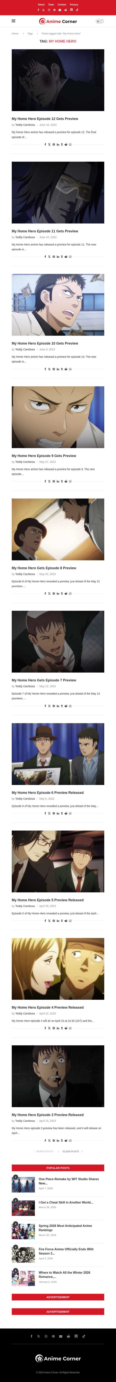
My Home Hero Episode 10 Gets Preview (45, 343)
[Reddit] (65, 9)
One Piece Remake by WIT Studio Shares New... (69, 1181)
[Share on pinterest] (54, 144)
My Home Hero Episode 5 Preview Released (48, 900)
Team (51, 4)
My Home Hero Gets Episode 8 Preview (44, 568)
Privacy (74, 4)
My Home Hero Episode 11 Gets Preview (45, 231)
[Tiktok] (77, 10)
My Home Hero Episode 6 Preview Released (48, 793)
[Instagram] (49, 9)
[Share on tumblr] (62, 144)
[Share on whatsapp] (70, 144)
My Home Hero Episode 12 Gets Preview (45, 119)
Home (15, 33)
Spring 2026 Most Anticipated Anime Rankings (65, 1228)
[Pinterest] (54, 9)
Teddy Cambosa (25, 124)
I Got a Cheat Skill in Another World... (66, 1202)
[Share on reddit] (66, 144)
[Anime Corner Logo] (58, 21)
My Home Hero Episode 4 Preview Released (48, 1007)
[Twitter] (43, 10)
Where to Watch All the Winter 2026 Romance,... (64, 1274)
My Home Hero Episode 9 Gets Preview (44, 456)
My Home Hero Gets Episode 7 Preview (44, 680)
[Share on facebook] (45, 144)
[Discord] (71, 10)
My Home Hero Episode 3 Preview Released (48, 1115)
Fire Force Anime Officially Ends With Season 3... (66, 1251)
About (41, 4)
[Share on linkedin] (58, 144)
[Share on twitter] (49, 144)
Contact (62, 4)
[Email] (60, 9)
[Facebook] (38, 9)
